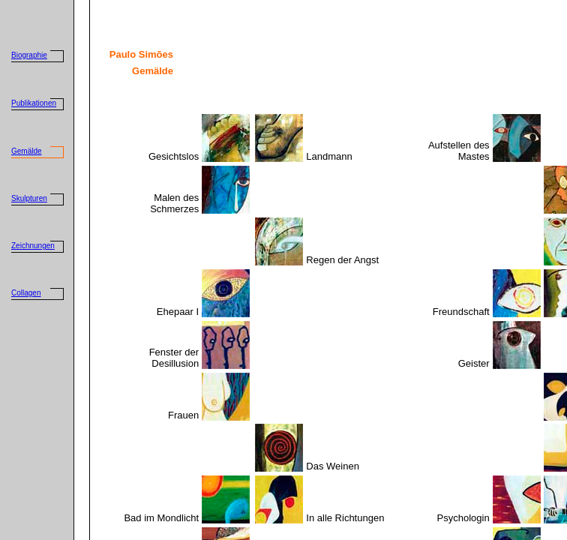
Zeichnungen (33, 246)
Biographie (29, 55)
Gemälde (26, 151)
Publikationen (33, 103)
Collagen (25, 293)
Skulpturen (29, 198)
